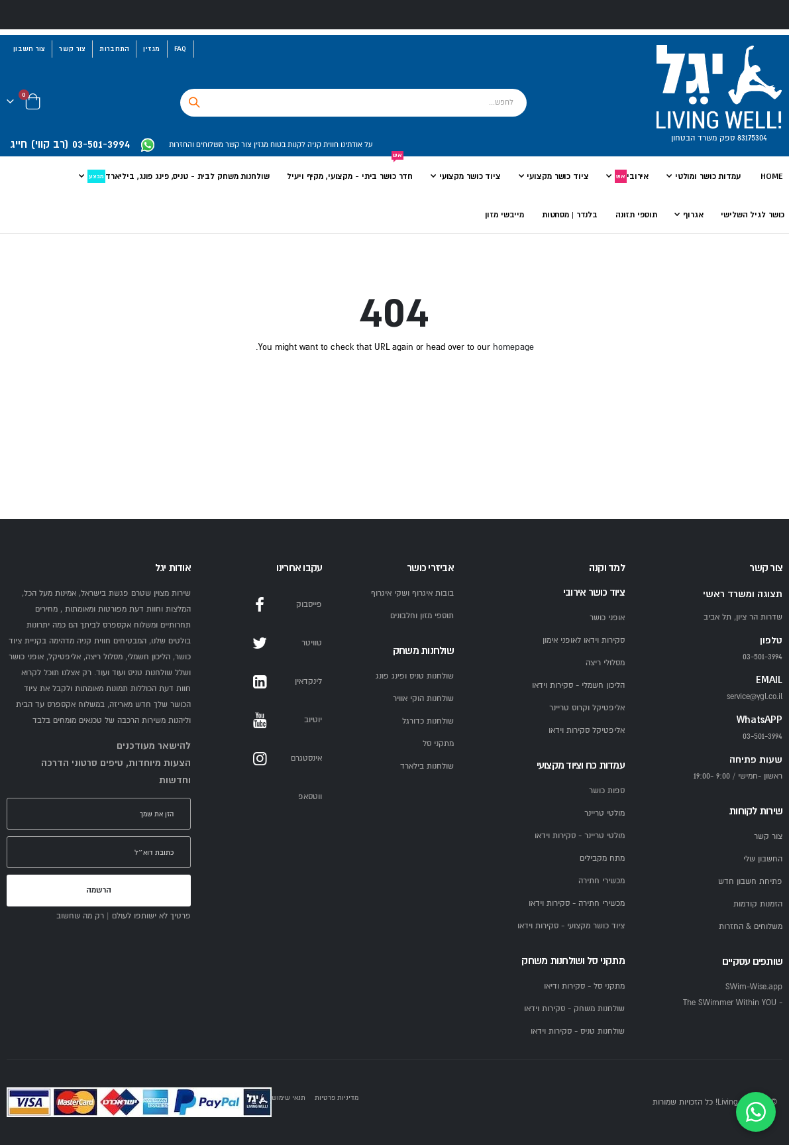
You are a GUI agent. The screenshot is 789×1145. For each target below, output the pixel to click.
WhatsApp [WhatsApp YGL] (260, 797)
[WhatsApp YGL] (148, 145)
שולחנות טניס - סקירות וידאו (578, 1031)
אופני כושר (607, 618)
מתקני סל (438, 744)
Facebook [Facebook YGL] (260, 605)
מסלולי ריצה (605, 663)
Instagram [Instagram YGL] (260, 759)
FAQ (180, 48)
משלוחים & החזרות (750, 927)
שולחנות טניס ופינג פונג (415, 676)
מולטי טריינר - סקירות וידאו (580, 836)
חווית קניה (322, 144)
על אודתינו (356, 144)
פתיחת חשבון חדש (750, 882)
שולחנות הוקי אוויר (423, 699)
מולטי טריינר (604, 813)
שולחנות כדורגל (428, 721)
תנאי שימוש (288, 1097)
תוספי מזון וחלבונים (422, 616)
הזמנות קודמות (757, 904)
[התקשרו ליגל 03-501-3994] (75, 145)
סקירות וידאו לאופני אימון (584, 640)
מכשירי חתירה (601, 881)
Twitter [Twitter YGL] (260, 643)
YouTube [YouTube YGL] (260, 720)
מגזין (151, 48)
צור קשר (72, 48)
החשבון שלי (762, 859)
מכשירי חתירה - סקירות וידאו (577, 903)
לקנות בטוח (286, 144)
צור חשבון (29, 48)
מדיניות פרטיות (336, 1097)
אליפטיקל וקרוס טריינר (587, 708)
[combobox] (353, 103)
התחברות (114, 48)
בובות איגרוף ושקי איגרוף (412, 593)
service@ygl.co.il (754, 697)
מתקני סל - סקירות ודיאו (584, 986)
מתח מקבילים (602, 858)
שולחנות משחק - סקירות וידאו (574, 1009)
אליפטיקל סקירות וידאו (587, 731)
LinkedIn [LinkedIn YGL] (260, 682)
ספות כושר (607, 791)
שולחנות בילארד (427, 766)
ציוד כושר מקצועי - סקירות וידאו (571, 926)
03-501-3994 (762, 736)
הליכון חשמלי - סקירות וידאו (578, 685)
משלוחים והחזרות (196, 144)
